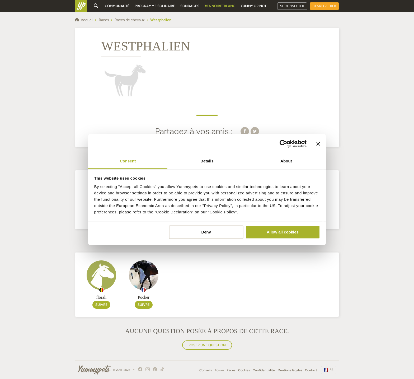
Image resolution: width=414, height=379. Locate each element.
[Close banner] (318, 144)
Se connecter (292, 6)
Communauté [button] (117, 6)
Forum (219, 370)
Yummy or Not (253, 6)
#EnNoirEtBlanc (220, 6)
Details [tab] (207, 161)
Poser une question (207, 345)
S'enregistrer (324, 6)
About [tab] (286, 161)
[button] (245, 131)
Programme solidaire (155, 6)
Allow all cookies (283, 232)
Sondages (189, 6)
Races (231, 370)
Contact (311, 370)
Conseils (205, 370)
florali (101, 297)
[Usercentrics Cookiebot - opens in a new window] (283, 144)
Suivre (101, 305)
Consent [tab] (128, 161)
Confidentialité (264, 370)
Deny (206, 232)
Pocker (143, 297)
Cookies (244, 370)
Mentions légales (289, 370)
